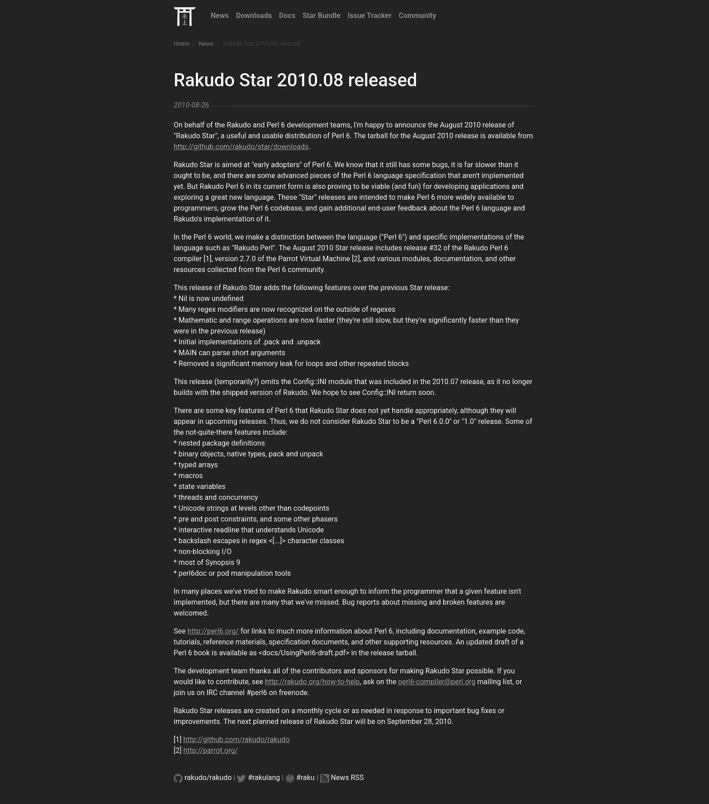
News (220, 15)
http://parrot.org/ (210, 750)
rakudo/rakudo (208, 777)
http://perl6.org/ (213, 631)
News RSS (347, 777)
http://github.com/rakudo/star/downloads (241, 146)
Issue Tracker (370, 15)
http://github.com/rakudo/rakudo (236, 739)
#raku (305, 777)
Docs (287, 15)
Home (181, 43)
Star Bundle (321, 15)
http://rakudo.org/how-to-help (312, 681)
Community (417, 15)
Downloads (254, 15)
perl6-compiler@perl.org (436, 681)
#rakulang (264, 777)
